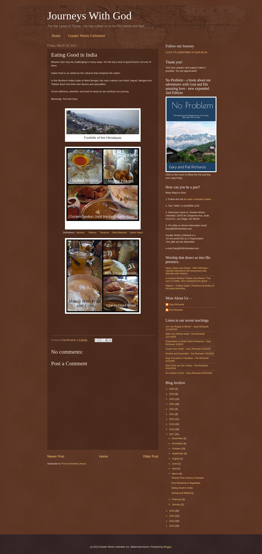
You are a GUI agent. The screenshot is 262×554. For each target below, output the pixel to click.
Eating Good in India (182, 487)
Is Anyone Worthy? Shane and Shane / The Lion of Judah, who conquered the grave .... (188, 279)
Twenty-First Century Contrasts (187, 477)
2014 (172, 521)
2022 (172, 409)
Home (56, 36)
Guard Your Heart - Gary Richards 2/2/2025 (188, 348)
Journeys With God (89, 16)
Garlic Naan (136, 232)
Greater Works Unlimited (86, 36)
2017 (172, 434)
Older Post (150, 456)
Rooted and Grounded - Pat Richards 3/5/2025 (190, 353)
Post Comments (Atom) (74, 463)
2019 (172, 424)
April (174, 468)
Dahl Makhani (120, 232)
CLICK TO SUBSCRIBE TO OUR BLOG (186, 52)
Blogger (167, 546)
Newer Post (55, 456)
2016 (172, 510)
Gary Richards (176, 304)
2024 (172, 399)
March (175, 473)
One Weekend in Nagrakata (185, 483)
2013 (172, 526)
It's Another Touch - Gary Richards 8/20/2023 (189, 373)
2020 (172, 419)
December (177, 438)
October (176, 448)
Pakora (92, 232)
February (177, 499)
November (177, 443)
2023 (172, 404)
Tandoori (104, 232)
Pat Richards (176, 309)
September (178, 453)
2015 (172, 516)
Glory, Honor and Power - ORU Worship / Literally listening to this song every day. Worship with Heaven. (187, 271)
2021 (172, 414)
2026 (172, 388)
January (176, 504)
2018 (172, 429)
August (176, 458)
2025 (172, 394)
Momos (80, 232)
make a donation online (199, 199)
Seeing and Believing (182, 493)
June (175, 463)
